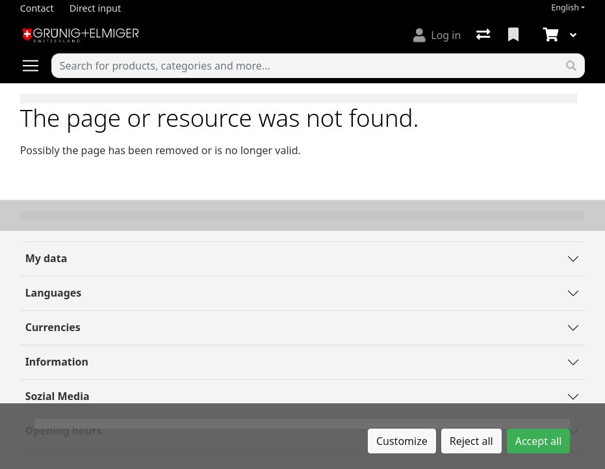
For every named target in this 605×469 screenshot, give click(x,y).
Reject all (471, 441)
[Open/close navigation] (35, 65)
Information (56, 362)
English (565, 7)
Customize (402, 441)
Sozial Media (57, 396)
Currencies (53, 327)
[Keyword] (305, 65)
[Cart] (549, 35)
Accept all (538, 441)
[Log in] (437, 35)
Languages (53, 293)
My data (46, 258)
